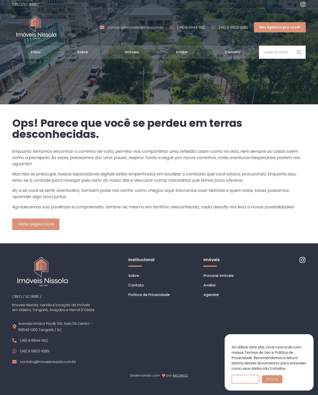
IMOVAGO (180, 375)
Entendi (272, 379)
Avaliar (182, 52)
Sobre (82, 52)
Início (35, 52)
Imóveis (132, 52)
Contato (232, 52)
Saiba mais (245, 379)
